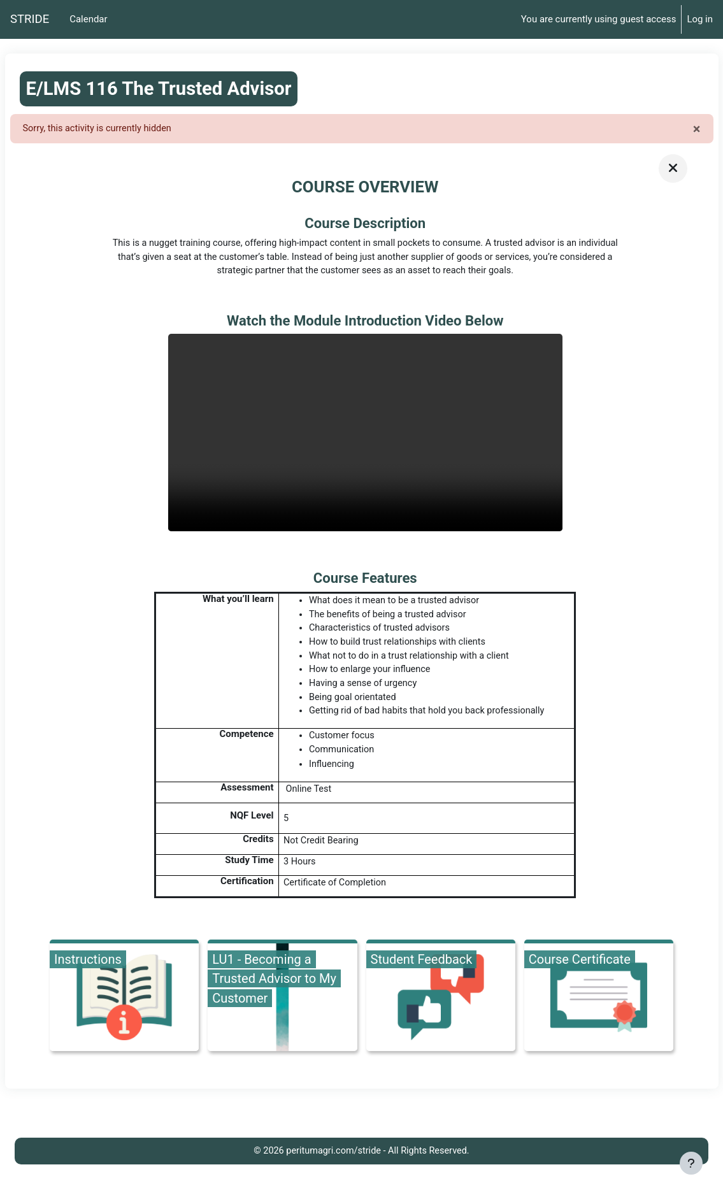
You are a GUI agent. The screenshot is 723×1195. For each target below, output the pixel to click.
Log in (700, 19)
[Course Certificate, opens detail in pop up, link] (598, 1005)
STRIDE (29, 19)
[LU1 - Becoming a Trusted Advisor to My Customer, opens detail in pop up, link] (282, 1005)
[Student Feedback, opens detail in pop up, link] (440, 1005)
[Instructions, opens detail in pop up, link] (124, 1005)
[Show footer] (691, 1163)
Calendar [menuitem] (88, 19)
